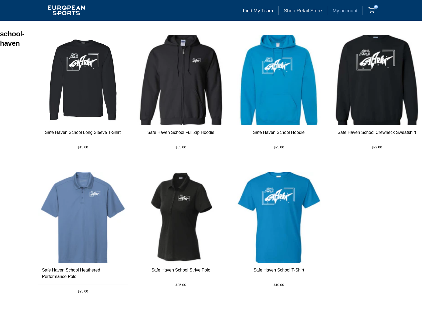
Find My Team (258, 10)
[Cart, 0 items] (371, 10)
